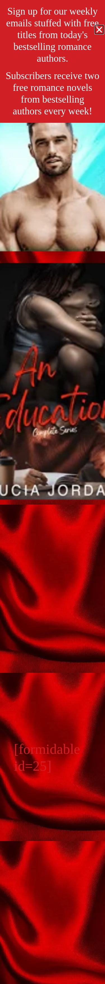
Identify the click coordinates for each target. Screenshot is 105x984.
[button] (99, 30)
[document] (52, 492)
